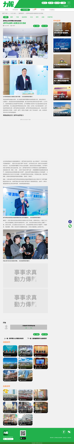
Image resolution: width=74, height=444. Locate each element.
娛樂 (43, 17)
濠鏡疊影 (24, 17)
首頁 (6, 9)
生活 (34, 9)
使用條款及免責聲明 (58, 437)
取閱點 (43, 9)
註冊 (26, 328)
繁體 (64, 2)
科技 (31, 17)
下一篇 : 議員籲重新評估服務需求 (37, 338)
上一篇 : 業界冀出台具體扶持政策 (13, 338)
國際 (11, 17)
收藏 (37, 25)
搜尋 (52, 2)
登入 (45, 2)
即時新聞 (15, 9)
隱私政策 (65, 437)
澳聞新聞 (21, 13)
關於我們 (52, 437)
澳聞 (5, 17)
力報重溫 (51, 9)
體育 (37, 17)
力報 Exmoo (9, 439)
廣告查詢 (69, 437)
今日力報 (25, 9)
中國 (17, 17)
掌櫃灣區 (50, 17)
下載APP (65, 6)
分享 (46, 25)
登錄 (31, 328)
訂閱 (58, 2)
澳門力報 (5, 13)
